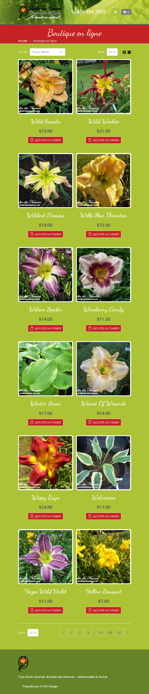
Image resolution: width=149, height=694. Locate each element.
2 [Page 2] (80, 632)
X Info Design (49, 686)
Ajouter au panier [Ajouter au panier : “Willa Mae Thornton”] (106, 234)
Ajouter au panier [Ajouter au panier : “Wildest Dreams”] (48, 234)
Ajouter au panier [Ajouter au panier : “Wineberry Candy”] (106, 328)
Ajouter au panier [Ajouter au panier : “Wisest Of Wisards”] (106, 422)
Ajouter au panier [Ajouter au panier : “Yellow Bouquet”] (106, 610)
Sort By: (23, 52)
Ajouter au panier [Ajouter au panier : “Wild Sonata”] (48, 140)
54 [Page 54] (119, 632)
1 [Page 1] (71, 632)
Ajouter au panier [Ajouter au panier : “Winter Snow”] (48, 422)
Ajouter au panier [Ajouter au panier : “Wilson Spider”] (48, 328)
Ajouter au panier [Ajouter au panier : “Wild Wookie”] (106, 140)
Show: (101, 52)
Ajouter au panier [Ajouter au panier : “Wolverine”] (106, 516)
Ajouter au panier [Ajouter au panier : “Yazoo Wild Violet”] (48, 610)
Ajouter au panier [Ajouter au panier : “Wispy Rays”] (48, 516)
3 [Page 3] (88, 632)
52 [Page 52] (101, 632)
